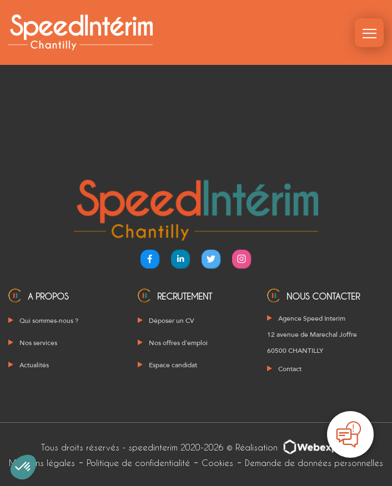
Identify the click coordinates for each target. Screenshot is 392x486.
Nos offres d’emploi (178, 343)
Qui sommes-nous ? (48, 321)
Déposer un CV (171, 321)
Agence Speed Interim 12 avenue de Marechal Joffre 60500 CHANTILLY (312, 335)
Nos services (38, 343)
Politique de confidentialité (138, 463)
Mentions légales (42, 463)
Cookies (217, 463)
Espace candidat (173, 365)
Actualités (34, 365)
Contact (289, 369)
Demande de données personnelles (314, 463)
